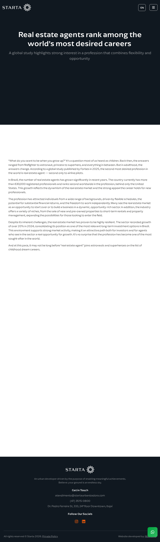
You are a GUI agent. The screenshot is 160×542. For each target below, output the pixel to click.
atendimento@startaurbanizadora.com (80, 495)
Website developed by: (137, 536)
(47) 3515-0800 (80, 500)
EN (142, 7)
